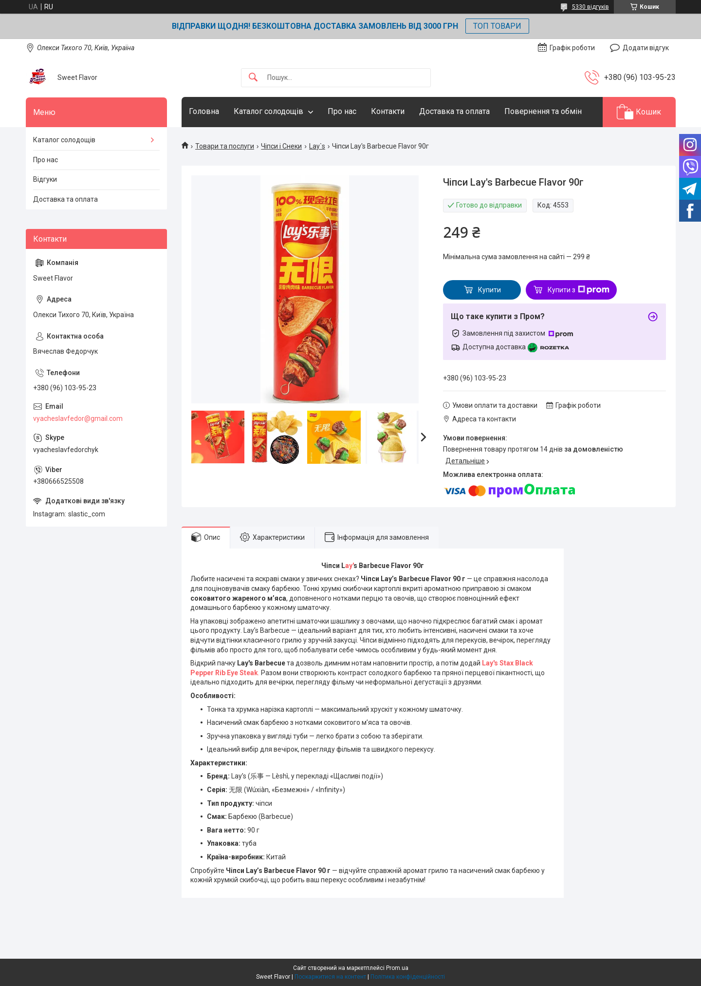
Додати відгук (646, 48)
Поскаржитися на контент (330, 976)
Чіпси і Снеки (281, 146)
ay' (349, 565)
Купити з (578, 289)
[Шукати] (253, 77)
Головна (204, 111)
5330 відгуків (590, 6)
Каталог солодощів (268, 111)
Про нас (342, 111)
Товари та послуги (224, 146)
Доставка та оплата (454, 111)
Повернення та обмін (543, 111)
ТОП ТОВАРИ (497, 26)
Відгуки (45, 179)
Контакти (388, 111)
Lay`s (317, 146)
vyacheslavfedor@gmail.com (78, 418)
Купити (489, 290)
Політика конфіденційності (407, 976)
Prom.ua (397, 968)
